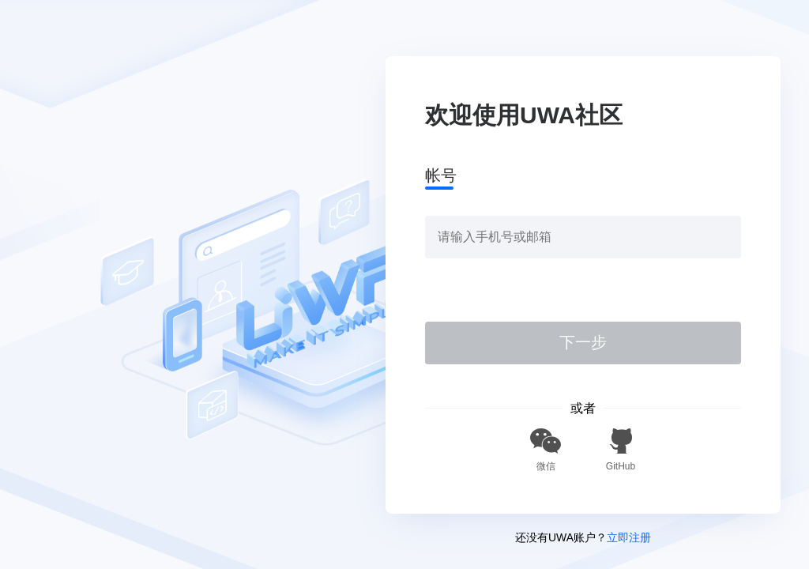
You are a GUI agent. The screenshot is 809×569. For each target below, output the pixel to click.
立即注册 (629, 537)
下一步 (583, 342)
